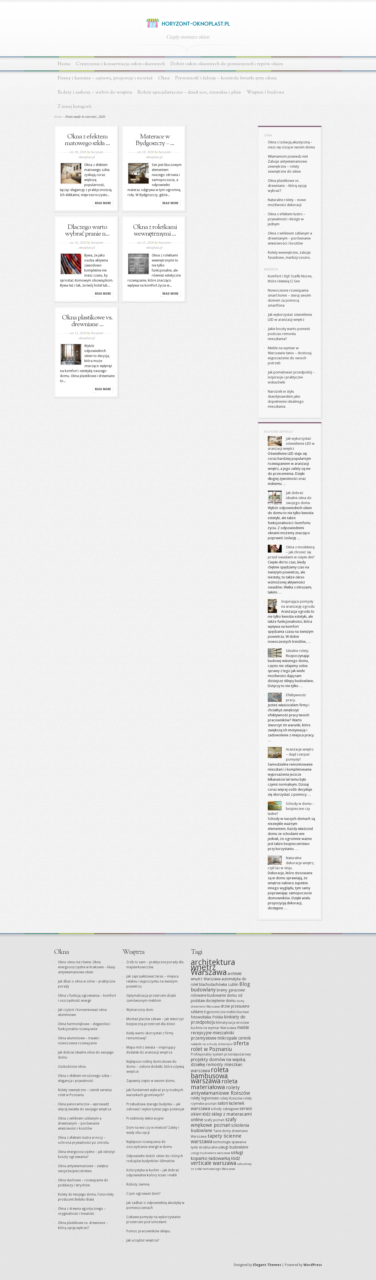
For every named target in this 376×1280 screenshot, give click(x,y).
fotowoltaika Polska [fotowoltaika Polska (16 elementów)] (207, 1017)
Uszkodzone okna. (72, 1067)
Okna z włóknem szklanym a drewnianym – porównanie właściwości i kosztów (290, 238)
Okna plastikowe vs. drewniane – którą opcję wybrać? (287, 186)
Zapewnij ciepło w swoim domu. (150, 1081)
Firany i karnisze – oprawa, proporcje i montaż (105, 78)
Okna (164, 78)
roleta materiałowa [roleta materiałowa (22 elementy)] (214, 1084)
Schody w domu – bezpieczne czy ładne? (291, 809)
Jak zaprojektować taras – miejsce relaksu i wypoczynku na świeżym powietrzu (152, 981)
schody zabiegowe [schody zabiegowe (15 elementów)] (225, 1109)
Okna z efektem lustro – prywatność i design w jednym (286, 219)
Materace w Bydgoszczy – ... (155, 140)
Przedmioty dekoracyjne (144, 1118)
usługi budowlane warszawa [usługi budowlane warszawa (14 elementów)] (210, 1153)
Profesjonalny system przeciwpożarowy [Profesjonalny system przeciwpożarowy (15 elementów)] (221, 1054)
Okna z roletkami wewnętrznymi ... (155, 231)
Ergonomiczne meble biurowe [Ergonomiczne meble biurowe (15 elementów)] (226, 1012)
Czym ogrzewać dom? (143, 1194)
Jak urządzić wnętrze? (142, 1240)
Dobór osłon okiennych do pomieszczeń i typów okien (226, 64)
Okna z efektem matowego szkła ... (87, 140)
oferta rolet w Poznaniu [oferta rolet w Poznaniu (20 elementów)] (220, 1046)
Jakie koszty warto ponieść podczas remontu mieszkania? (289, 334)
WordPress (312, 1265)
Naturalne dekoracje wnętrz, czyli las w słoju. (291, 863)
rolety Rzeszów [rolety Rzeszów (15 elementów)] (231, 1098)
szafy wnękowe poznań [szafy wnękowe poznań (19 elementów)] (214, 1122)
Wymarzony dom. (140, 1010)
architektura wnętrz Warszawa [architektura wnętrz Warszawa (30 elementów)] (213, 967)
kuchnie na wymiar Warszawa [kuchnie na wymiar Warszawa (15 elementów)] (213, 1028)
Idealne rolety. (297, 651)
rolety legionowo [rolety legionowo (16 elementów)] (205, 1098)
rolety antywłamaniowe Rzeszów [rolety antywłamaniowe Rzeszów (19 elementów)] (220, 1090)
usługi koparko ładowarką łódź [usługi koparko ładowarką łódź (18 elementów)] (217, 1155)
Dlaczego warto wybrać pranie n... (87, 231)
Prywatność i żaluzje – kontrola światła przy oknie (226, 78)
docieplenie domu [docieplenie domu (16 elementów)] (221, 1000)
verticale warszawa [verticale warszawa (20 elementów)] (213, 1163)
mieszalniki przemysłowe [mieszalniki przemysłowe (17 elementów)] (212, 1035)
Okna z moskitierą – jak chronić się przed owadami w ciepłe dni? (291, 552)
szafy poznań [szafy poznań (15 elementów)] (214, 1120)
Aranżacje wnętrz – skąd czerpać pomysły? (300, 754)
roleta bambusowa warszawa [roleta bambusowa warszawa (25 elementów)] (210, 1075)
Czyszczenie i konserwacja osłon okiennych (120, 64)
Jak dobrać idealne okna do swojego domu (299, 498)
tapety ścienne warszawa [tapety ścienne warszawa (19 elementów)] (216, 1138)
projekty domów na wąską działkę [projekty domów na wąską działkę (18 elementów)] (218, 1062)
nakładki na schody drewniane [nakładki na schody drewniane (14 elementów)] (212, 1044)
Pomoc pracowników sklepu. (148, 1231)
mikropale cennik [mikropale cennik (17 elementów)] (234, 1038)
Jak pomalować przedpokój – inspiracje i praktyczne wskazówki (291, 377)
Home (64, 64)
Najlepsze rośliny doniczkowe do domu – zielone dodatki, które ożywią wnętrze (155, 1067)
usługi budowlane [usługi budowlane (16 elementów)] (233, 1147)
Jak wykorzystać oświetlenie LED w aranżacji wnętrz (291, 443)
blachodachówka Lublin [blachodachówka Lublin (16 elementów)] (218, 984)
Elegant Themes (267, 1265)
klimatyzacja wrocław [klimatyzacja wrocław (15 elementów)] (232, 1023)
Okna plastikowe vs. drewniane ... (87, 321)
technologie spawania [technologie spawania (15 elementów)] (229, 1142)
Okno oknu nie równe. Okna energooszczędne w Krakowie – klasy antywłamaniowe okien (86, 967)
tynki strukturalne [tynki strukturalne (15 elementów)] (204, 1147)
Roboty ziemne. (138, 1184)
